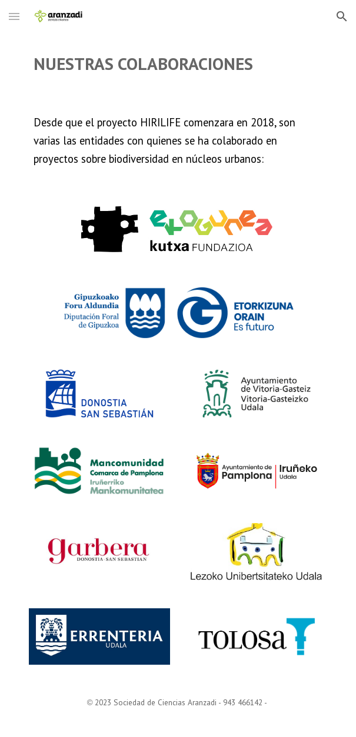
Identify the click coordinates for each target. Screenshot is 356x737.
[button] (14, 16)
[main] (178, 64)
